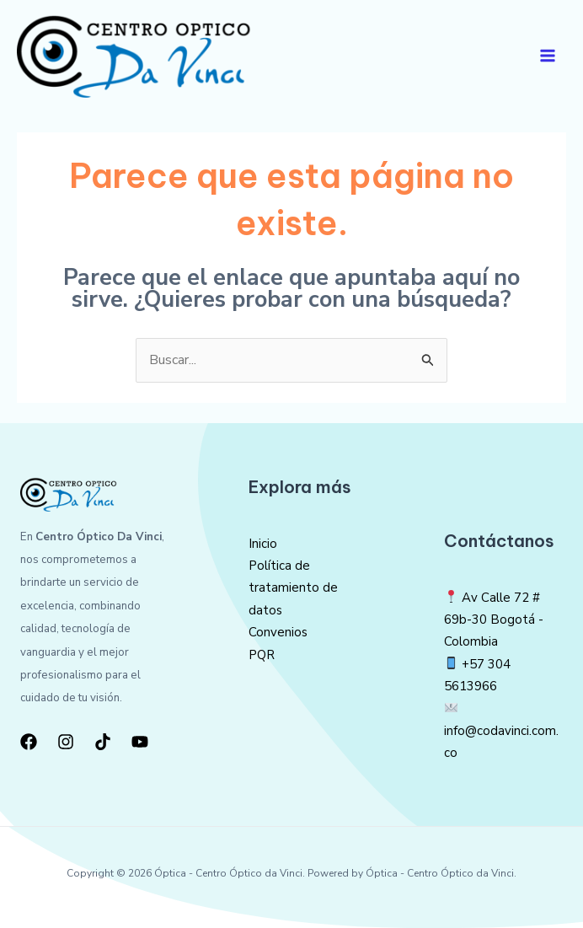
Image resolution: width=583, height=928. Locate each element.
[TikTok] (102, 741)
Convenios (278, 633)
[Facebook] (28, 741)
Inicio (263, 543)
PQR (262, 654)
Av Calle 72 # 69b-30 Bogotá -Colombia (493, 620)
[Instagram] (65, 741)
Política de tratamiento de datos (293, 589)
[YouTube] (139, 741)
